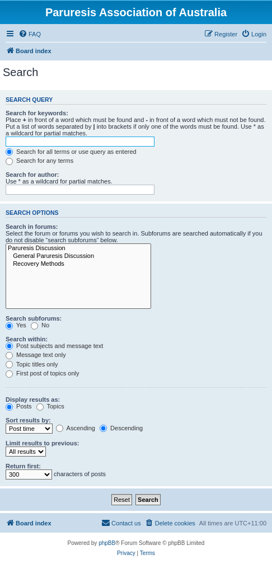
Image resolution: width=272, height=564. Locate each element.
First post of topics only (42, 373)
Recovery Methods (78, 264)
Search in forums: (32, 226)
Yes (16, 325)
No (40, 325)
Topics (50, 406)
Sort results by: (28, 420)
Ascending (75, 428)
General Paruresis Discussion (78, 256)
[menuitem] (29, 34)
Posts (19, 406)
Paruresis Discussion (78, 248)
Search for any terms (39, 160)
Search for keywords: (37, 113)
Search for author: (32, 174)
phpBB (107, 543)
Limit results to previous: (42, 443)
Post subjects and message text (54, 345)
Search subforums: (34, 318)
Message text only (36, 354)
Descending (121, 428)
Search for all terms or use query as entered (71, 151)
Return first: (23, 466)
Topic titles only (32, 364)
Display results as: (33, 399)
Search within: (27, 339)
